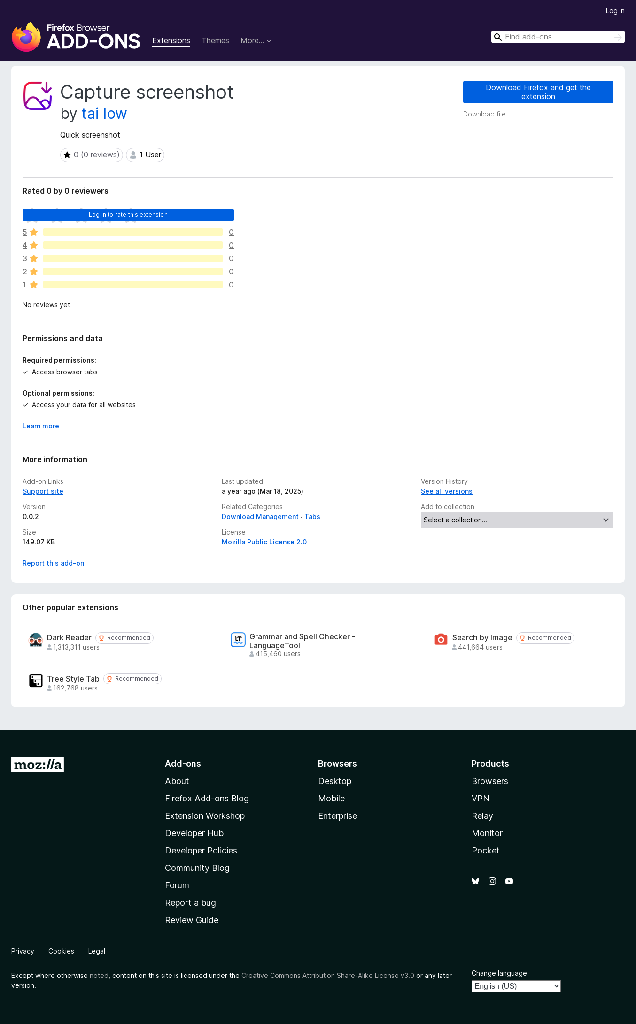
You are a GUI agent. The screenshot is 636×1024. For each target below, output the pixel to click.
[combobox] (558, 37)
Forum (177, 885)
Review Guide (191, 920)
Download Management (260, 516)
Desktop (334, 781)
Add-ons (183, 763)
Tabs (312, 516)
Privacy (22, 951)
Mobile (331, 798)
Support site (43, 491)
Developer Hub (194, 833)
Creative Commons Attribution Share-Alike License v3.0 (327, 975)
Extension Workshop (205, 816)
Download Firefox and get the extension (538, 92)
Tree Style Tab (73, 679)
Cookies (61, 951)
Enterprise (337, 816)
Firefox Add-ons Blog (207, 798)
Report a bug (190, 903)
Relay (482, 816)
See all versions (447, 491)
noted (99, 975)
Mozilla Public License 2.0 (264, 542)
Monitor (487, 833)
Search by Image (482, 637)
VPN (480, 798)
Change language (499, 973)
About (177, 781)
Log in (615, 11)
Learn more (41, 426)
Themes (215, 40)
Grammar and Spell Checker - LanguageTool (302, 641)
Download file (484, 114)
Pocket (486, 850)
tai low (104, 113)
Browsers (490, 781)
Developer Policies (201, 850)
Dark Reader (69, 637)
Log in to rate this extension (128, 214)
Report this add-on (53, 563)
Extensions (171, 40)
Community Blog (197, 868)
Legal (96, 951)
